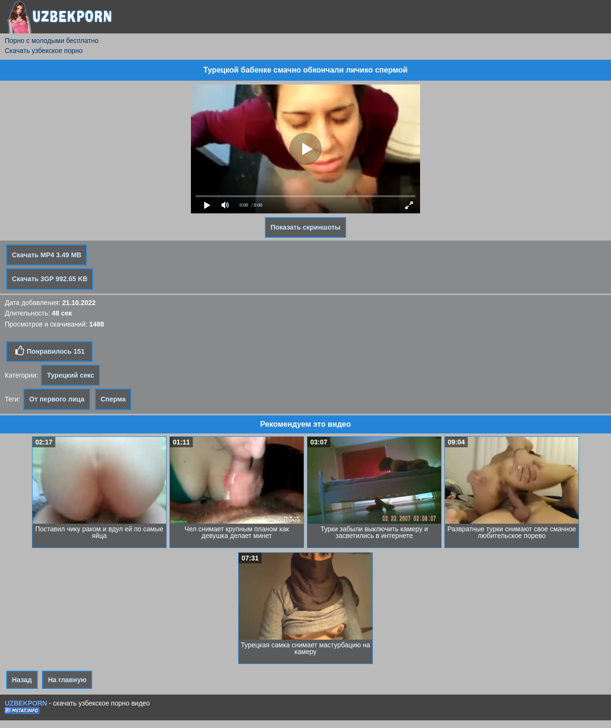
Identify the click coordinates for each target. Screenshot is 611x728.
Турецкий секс (70, 375)
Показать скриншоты (306, 227)
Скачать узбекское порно (44, 50)
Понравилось (49, 351)
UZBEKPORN (26, 703)
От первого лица (56, 399)
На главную (67, 680)
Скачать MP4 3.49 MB (46, 255)
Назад (22, 680)
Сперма (113, 399)
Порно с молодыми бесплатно (51, 40)
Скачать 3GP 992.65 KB (49, 279)
